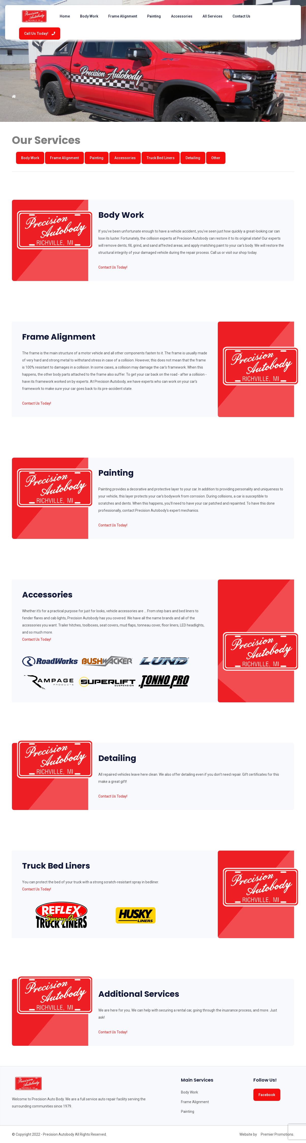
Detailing (193, 158)
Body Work (89, 16)
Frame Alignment (122, 16)
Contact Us (241, 16)
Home (65, 16)
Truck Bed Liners (161, 158)
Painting (154, 16)
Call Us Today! (39, 33)
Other (215, 158)
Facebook (266, 1095)
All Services (212, 16)
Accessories (181, 16)
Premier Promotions (277, 1134)
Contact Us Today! (112, 267)
